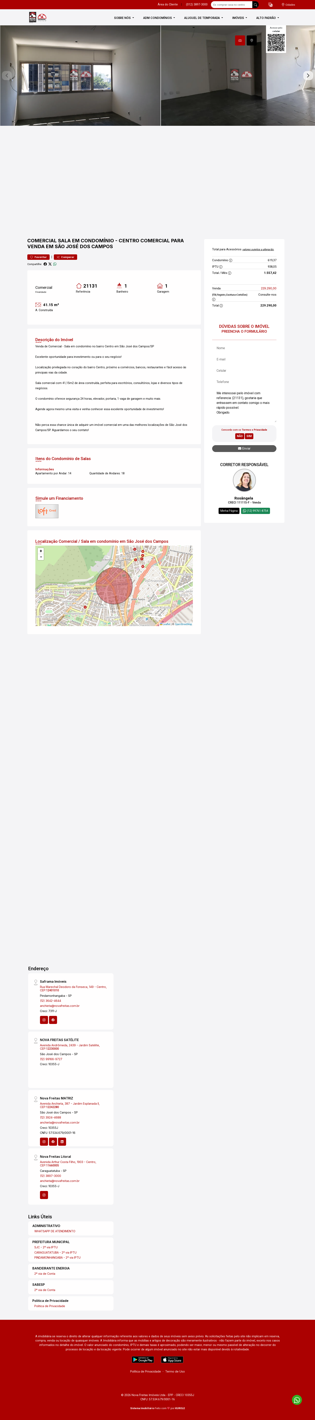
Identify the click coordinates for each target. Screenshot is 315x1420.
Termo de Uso (175, 1371)
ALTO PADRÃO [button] (266, 18)
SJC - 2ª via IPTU (46, 1247)
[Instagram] (44, 1020)
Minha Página (229, 510)
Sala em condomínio (86, 241)
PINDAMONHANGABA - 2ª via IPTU (57, 1257)
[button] (270, 5)
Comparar (65, 257)
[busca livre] (255, 4)
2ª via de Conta (44, 1273)
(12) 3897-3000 (50, 1175)
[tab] (240, 40)
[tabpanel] (157, 75)
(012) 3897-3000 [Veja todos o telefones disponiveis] (197, 4)
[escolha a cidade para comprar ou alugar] (288, 5)
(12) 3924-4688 (50, 1117)
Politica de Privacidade (49, 1306)
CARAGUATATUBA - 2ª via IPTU (55, 1252)
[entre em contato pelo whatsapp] (295, 1399)
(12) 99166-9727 (51, 1059)
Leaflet (165, 624)
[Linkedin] (62, 1142)
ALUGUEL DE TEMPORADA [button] (202, 18)
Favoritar (38, 257)
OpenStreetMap (183, 624)
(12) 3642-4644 (50, 1000)
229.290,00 (268, 288)
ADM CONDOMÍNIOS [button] (158, 18)
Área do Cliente (168, 4)
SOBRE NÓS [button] (123, 18)
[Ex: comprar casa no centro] (232, 4)
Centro (129, 241)
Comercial (42, 241)
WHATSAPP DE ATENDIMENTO (54, 1231)
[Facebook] (53, 1020)
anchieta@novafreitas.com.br (60, 1005)
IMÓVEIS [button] (238, 18)
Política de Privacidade (145, 1371)
